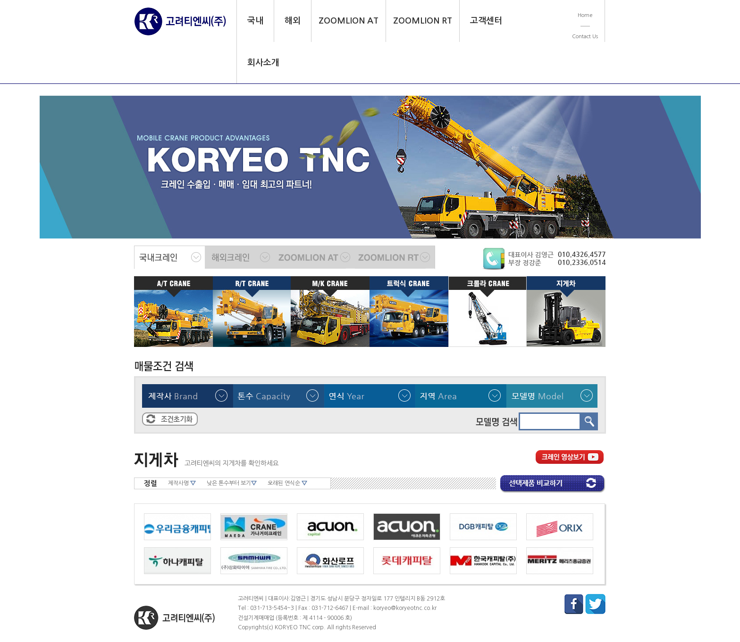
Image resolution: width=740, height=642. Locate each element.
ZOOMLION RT (422, 20)
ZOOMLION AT (348, 20)
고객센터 (486, 20)
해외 (293, 20)
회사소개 (263, 62)
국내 (255, 20)
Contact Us (585, 36)
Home (585, 15)
